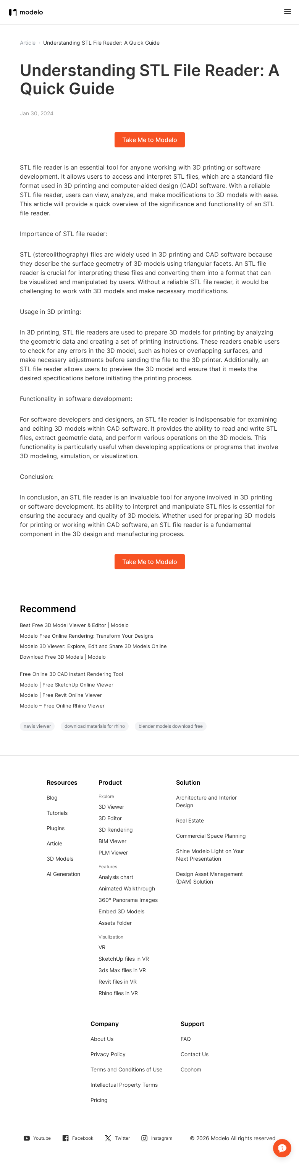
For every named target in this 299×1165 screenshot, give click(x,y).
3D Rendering (116, 829)
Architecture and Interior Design (206, 801)
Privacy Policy (108, 1054)
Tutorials (57, 813)
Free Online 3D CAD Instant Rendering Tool (71, 674)
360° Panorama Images (128, 900)
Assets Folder (115, 922)
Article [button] (28, 43)
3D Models (60, 858)
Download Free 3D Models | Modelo (63, 657)
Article (54, 843)
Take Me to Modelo (149, 140)
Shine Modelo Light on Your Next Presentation (210, 855)
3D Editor (110, 818)
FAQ (186, 1039)
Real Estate (190, 820)
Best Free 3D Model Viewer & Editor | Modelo (74, 625)
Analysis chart (116, 877)
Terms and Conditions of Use (126, 1069)
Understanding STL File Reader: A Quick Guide (101, 43)
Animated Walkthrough (127, 888)
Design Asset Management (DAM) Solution (209, 878)
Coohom (191, 1069)
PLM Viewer (113, 852)
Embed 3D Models (121, 911)
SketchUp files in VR (124, 958)
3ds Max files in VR (122, 970)
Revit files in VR (118, 981)
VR (102, 947)
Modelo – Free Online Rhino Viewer (62, 706)
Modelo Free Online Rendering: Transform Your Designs (87, 636)
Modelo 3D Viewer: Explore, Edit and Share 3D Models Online (93, 646)
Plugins (56, 828)
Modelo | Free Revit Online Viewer (61, 695)
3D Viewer (111, 806)
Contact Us (194, 1054)
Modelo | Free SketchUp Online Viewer (66, 685)
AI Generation (63, 874)
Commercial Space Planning (211, 835)
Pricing (99, 1100)
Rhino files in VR (118, 993)
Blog (52, 797)
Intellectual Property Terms (124, 1084)
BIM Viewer (112, 841)
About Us (102, 1039)
